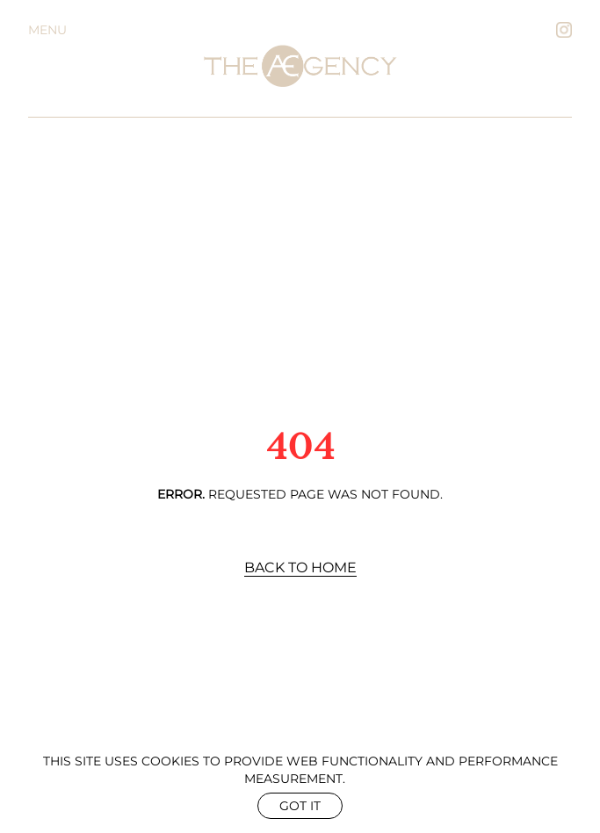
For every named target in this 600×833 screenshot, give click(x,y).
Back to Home (300, 567)
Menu (47, 30)
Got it (300, 806)
